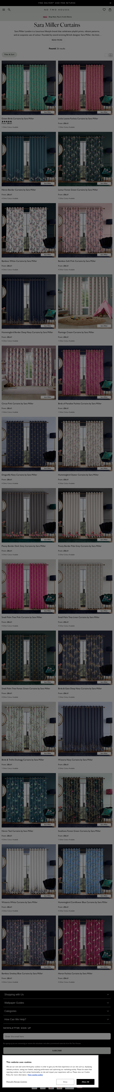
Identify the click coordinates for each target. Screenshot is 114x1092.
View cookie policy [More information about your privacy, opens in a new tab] (35, 1075)
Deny (65, 1082)
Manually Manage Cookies (16, 1082)
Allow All (85, 1082)
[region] (50, 1071)
